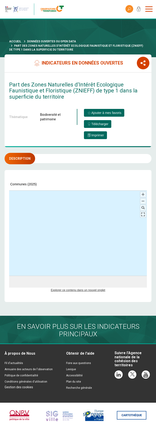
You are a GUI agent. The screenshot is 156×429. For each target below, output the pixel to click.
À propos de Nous (20, 353)
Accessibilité (74, 375)
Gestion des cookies (19, 387)
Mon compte (138, 10)
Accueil (15, 41)
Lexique (71, 369)
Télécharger (99, 124)
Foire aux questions (78, 363)
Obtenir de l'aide (80, 353)
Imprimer (97, 135)
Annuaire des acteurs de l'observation (29, 369)
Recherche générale (79, 387)
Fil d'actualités (14, 363)
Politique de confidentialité (21, 375)
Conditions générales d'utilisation (26, 381)
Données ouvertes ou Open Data (51, 41)
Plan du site (73, 381)
